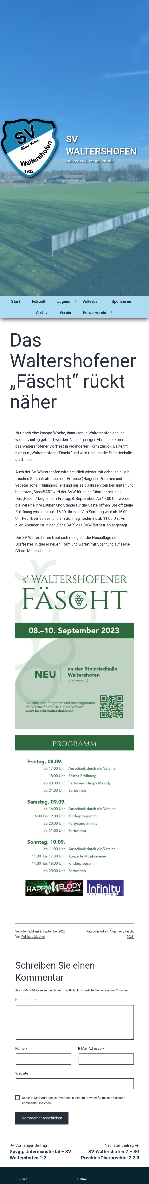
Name (21, 1048)
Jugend (63, 301)
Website (21, 1073)
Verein (65, 312)
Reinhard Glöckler (33, 937)
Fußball (38, 301)
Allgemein (116, 931)
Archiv (42, 312)
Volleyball (91, 301)
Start (15, 301)
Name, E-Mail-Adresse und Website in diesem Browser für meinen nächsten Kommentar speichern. (73, 1100)
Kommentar (25, 1000)
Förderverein (94, 312)
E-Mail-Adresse (91, 1048)
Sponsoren (121, 301)
